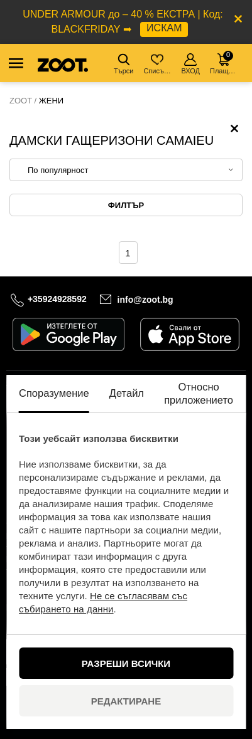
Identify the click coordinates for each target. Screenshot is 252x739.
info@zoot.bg (145, 300)
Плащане (224, 63)
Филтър (126, 205)
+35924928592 (57, 299)
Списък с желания (158, 64)
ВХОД (190, 64)
